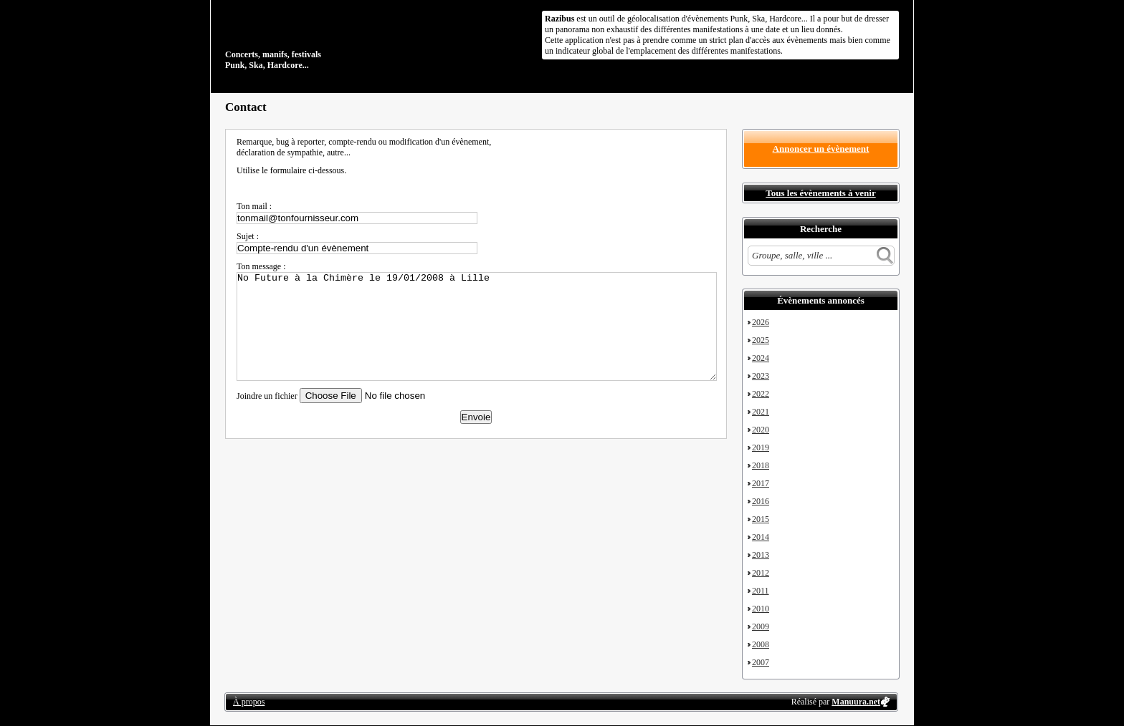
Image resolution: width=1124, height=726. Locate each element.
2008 (760, 644)
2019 (760, 447)
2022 (760, 394)
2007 (760, 662)
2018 (760, 465)
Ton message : (261, 266)
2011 (760, 591)
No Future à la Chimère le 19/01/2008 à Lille (477, 326)
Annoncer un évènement (821, 148)
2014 (760, 537)
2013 (760, 555)
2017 (760, 483)
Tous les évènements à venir (820, 193)
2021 (760, 412)
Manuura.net (856, 702)
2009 (760, 626)
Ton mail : (254, 206)
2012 (760, 573)
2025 (760, 340)
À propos (249, 702)
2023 (760, 376)
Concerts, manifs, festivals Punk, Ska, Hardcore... (318, 38)
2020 (760, 430)
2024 (760, 358)
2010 (760, 609)
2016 (760, 501)
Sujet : (248, 236)
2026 (760, 322)
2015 (760, 519)
